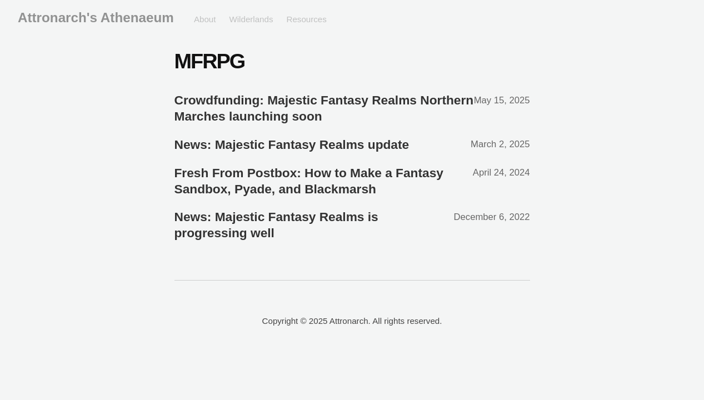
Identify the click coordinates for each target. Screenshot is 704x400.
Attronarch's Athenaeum (96, 17)
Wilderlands (251, 19)
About (205, 19)
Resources (306, 19)
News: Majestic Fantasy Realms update (292, 144)
